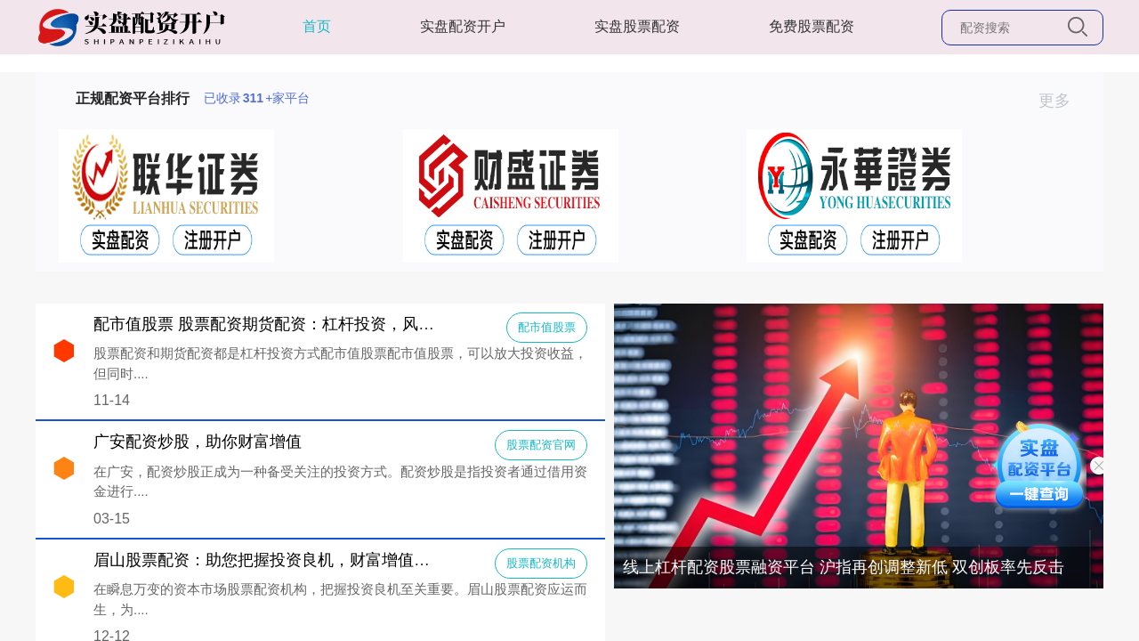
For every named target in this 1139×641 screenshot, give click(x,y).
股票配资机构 (541, 563)
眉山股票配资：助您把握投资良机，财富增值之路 (269, 560)
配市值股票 (547, 327)
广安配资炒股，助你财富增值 (197, 441)
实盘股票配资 (637, 26)
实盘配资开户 (462, 26)
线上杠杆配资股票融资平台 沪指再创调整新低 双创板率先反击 (843, 567)
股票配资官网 (541, 444)
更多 (1062, 101)
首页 (317, 26)
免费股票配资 (811, 26)
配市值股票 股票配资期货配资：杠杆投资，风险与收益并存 (303, 324)
